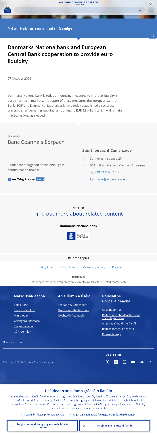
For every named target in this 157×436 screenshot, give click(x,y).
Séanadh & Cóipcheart (72, 305)
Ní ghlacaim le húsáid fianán (114, 425)
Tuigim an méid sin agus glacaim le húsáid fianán (42, 425)
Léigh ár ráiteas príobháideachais (45, 414)
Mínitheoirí (21, 315)
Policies (117, 267)
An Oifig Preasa (23, 179)
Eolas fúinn (21, 305)
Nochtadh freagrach (71, 315)
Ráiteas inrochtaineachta (118, 329)
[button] (150, 3)
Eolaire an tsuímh (14, 342)
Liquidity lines (44, 267)
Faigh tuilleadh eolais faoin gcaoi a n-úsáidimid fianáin (104, 414)
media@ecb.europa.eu (111, 179)
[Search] (77, 10)
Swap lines (68, 267)
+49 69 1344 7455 (107, 172)
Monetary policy (93, 267)
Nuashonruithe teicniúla (73, 310)
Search (140, 10)
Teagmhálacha (23, 326)
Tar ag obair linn (24, 310)
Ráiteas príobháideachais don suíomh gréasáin (121, 316)
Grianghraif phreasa (27, 321)
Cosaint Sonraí (111, 309)
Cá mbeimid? (22, 331)
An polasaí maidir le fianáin (120, 323)
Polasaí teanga (111, 334)
